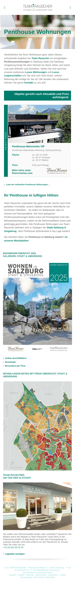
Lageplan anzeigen (15, 554)
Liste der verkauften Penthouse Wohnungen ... (28, 185)
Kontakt (28, 82)
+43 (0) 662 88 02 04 (13, 547)
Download (10, 362)
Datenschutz (41, 575)
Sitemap (30, 575)
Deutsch (12, 575)
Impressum (53, 575)
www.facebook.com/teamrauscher (37, 573)
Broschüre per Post (15, 366)
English (21, 575)
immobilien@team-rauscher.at (46, 570)
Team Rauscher (40, 58)
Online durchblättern (16, 358)
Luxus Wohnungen (36, 72)
